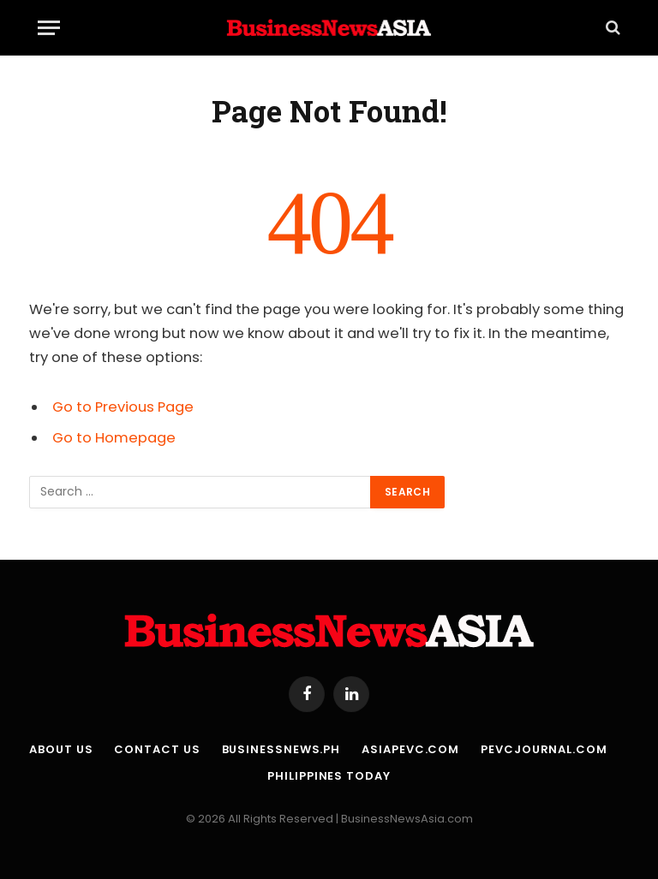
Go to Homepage (114, 438)
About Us (61, 749)
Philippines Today (328, 776)
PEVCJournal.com (544, 749)
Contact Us (157, 749)
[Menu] (49, 28)
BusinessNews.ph (281, 749)
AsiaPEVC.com (410, 749)
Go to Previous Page (123, 407)
